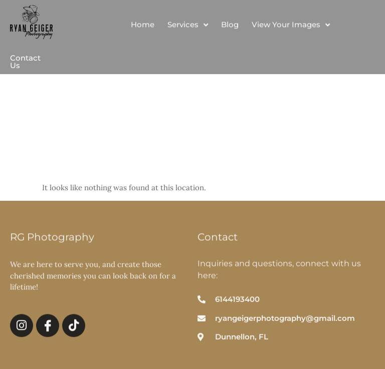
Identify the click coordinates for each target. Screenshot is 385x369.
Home (142, 26)
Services (187, 26)
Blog (230, 26)
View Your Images (291, 26)
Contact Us (25, 61)
